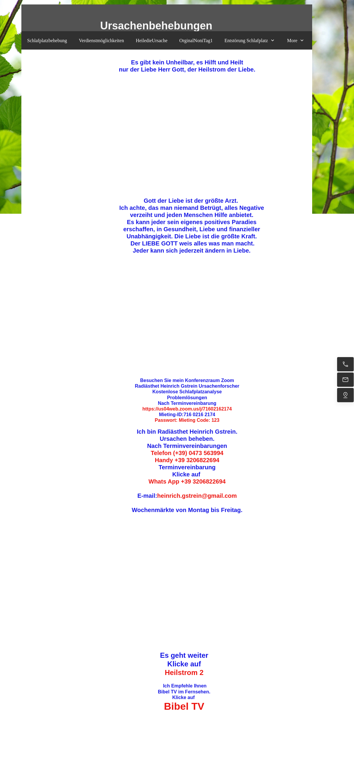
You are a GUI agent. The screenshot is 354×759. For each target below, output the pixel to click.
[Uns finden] (345, 395)
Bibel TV (184, 706)
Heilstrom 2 (184, 672)
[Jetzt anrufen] (345, 364)
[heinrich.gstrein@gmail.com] (345, 380)
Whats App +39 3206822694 (187, 481)
